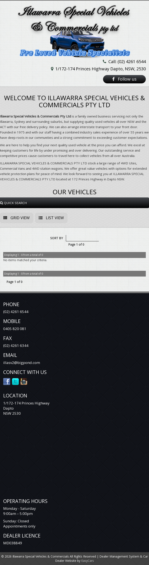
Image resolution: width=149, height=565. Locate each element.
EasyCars (87, 561)
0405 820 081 (14, 328)
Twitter (15, 381)
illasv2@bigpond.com (21, 362)
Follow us (124, 79)
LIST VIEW (51, 217)
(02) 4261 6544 (15, 311)
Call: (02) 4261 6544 (127, 61)
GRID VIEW (16, 217)
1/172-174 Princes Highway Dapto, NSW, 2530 (100, 69)
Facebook (7, 381)
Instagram (24, 381)
